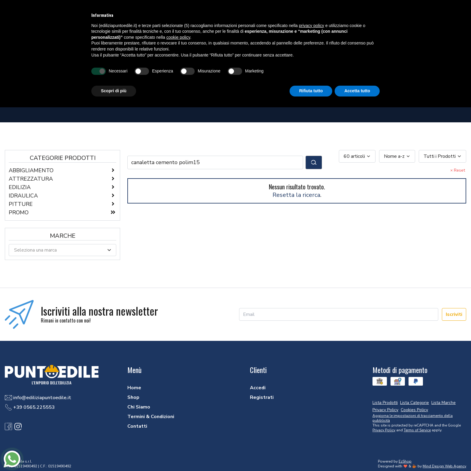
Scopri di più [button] (113, 90)
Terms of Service (417, 430)
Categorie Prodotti (63, 158)
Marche (62, 236)
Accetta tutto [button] (357, 90)
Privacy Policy (383, 430)
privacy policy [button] (311, 25)
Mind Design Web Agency (444, 466)
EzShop (405, 461)
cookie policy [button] (178, 37)
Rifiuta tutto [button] (311, 90)
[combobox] (357, 156)
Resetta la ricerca (296, 195)
